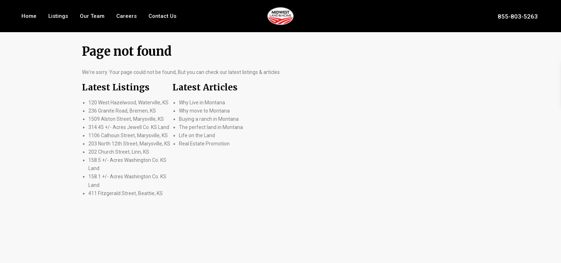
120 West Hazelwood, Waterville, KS (128, 102)
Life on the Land (197, 135)
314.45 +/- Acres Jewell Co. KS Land (128, 127)
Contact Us (162, 16)
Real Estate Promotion (204, 144)
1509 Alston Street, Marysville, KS (126, 119)
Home (28, 16)
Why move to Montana (204, 111)
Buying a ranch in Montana (209, 119)
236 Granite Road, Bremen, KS (122, 111)
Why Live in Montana (202, 102)
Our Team (92, 16)
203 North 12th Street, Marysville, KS (129, 144)
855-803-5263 (518, 16)
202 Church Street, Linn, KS (118, 152)
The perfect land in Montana (211, 127)
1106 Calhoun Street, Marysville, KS (128, 135)
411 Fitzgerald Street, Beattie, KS (125, 193)
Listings (58, 16)
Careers (126, 16)
